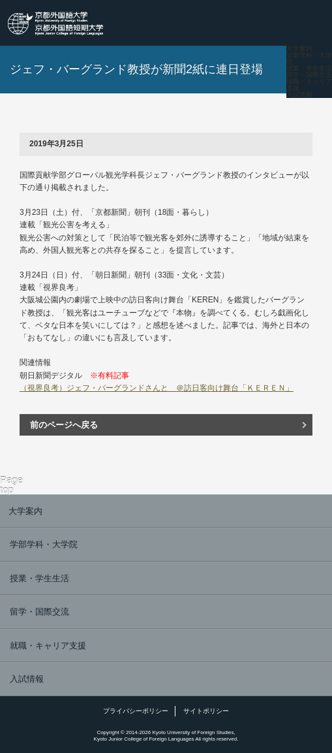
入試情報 (299, 94)
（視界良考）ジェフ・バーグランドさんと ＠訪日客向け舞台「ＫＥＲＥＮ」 (157, 388)
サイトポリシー (206, 710)
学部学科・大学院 (309, 58)
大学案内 (299, 49)
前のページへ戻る (64, 425)
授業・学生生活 (309, 68)
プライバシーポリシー (135, 710)
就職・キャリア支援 (309, 84)
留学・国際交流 (309, 75)
